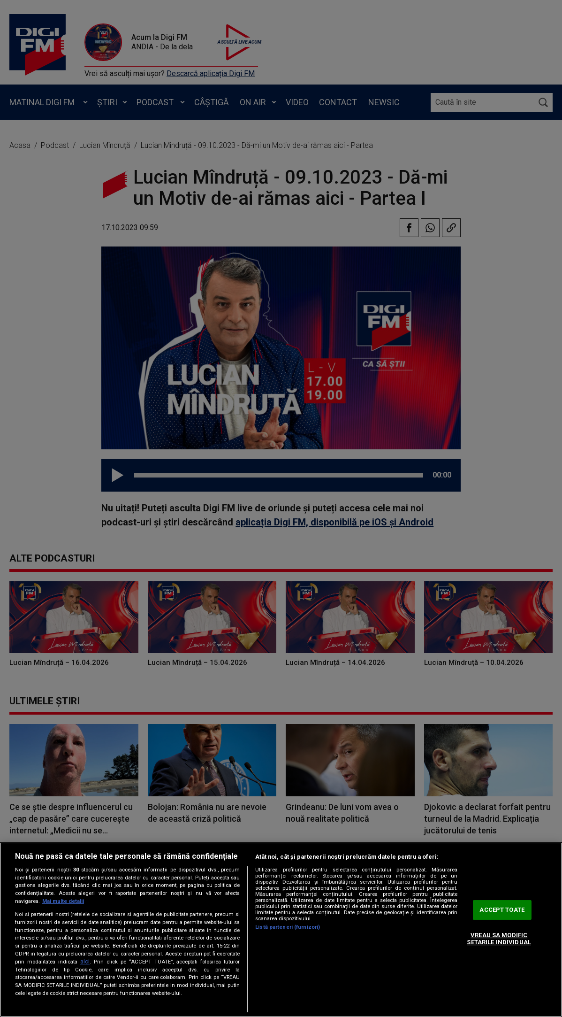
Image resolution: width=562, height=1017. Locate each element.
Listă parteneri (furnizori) (287, 927)
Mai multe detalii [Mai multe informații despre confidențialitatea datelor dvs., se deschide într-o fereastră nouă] (63, 901)
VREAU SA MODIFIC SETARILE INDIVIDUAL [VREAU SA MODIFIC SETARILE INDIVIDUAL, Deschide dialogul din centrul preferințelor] (499, 939)
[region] (281, 929)
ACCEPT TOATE (501, 909)
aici (85, 961)
